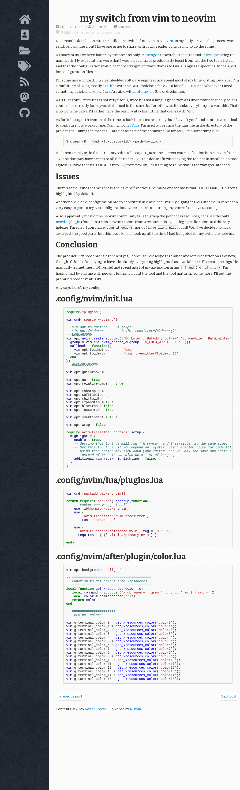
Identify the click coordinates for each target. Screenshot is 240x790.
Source (122, 27)
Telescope (210, 55)
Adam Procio (95, 770)
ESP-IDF (190, 86)
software (104, 32)
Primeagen (150, 55)
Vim (151, 41)
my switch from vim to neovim (148, 18)
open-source (83, 32)
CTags (134, 125)
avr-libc (109, 86)
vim (118, 32)
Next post (228, 757)
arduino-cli (144, 91)
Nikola (135, 770)
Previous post (70, 757)
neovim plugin (68, 222)
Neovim (166, 41)
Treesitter (185, 55)
